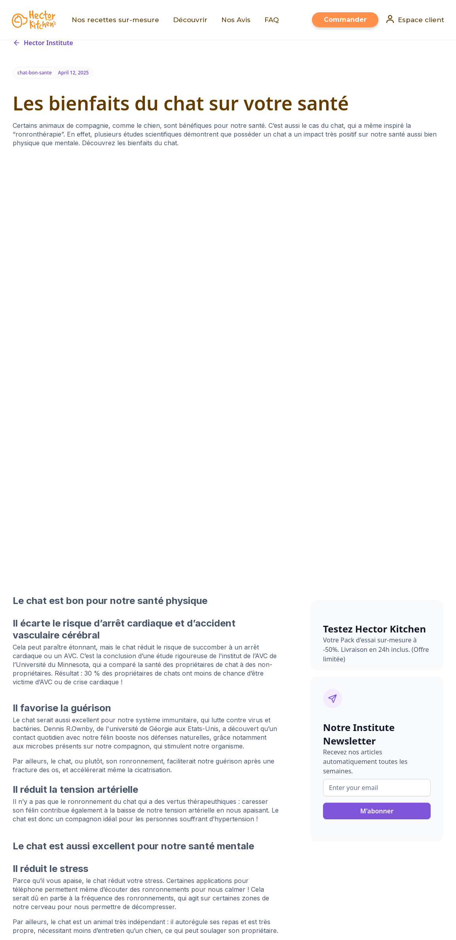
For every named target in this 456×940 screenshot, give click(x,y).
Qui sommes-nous (259, 733)
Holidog (71, 829)
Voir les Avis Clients (139, 769)
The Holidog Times (168, 829)
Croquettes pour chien (145, 781)
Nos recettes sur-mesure (148, 757)
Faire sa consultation (142, 733)
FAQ (118, 816)
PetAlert (95, 829)
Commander (345, 19)
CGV (238, 793)
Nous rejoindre (254, 757)
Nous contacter (134, 805)
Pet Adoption (125, 829)
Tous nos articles (256, 745)
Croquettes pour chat (144, 793)
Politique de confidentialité (272, 769)
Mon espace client (139, 745)
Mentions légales (257, 781)
